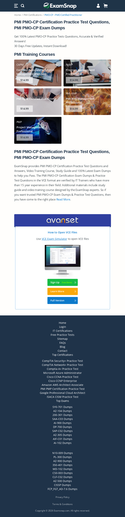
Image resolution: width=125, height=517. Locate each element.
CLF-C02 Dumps (62, 477)
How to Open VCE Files (62, 232)
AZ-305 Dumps (62, 435)
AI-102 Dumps (63, 443)
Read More (63, 199)
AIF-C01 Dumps (62, 439)
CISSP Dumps (62, 485)
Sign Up (63, 282)
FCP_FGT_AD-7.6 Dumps (62, 489)
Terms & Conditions (62, 504)
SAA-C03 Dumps (62, 419)
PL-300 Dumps (62, 457)
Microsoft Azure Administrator (62, 373)
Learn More (63, 291)
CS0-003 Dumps (63, 473)
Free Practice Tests (62, 335)
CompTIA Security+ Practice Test (62, 361)
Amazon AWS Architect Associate (62, 385)
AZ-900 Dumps (62, 461)
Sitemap (62, 339)
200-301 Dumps (62, 415)
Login (62, 327)
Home (17, 15)
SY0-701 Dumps (62, 407)
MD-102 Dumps (62, 469)
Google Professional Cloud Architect (62, 393)
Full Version (63, 300)
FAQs (62, 343)
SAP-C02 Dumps (62, 431)
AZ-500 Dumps (62, 481)
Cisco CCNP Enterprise (62, 381)
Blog (62, 347)
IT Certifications (62, 331)
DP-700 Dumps (62, 427)
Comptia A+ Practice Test (62, 369)
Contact (62, 351)
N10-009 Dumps (62, 453)
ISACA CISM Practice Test (62, 397)
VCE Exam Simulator (54, 239)
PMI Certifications (33, 15)
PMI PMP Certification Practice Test (63, 389)
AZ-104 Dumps (62, 411)
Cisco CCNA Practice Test (62, 377)
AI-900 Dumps (63, 423)
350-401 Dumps (62, 465)
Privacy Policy (62, 497)
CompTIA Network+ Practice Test (62, 365)
